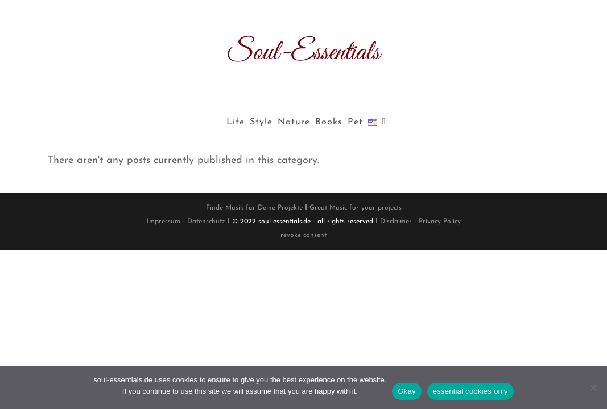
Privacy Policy (440, 221)
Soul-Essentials (304, 52)
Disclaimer (396, 221)
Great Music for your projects (355, 207)
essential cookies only (470, 391)
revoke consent (303, 235)
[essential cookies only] (592, 387)
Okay (406, 391)
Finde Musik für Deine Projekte (254, 207)
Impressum (163, 221)
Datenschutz (206, 221)
